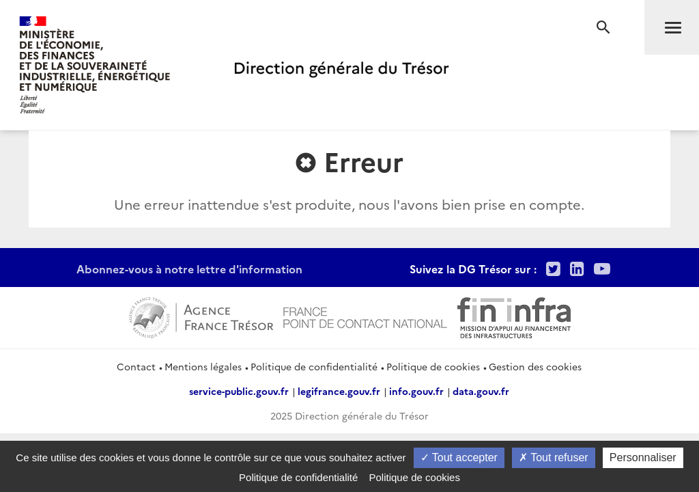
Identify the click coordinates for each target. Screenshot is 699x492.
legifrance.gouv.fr (339, 391)
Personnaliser (643, 457)
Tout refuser (553, 457)
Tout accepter (459, 457)
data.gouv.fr (481, 391)
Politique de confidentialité (314, 366)
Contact (136, 366)
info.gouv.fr (416, 391)
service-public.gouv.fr (239, 391)
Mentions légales (203, 366)
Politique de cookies (433, 366)
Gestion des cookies (535, 366)
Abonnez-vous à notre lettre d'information (189, 268)
